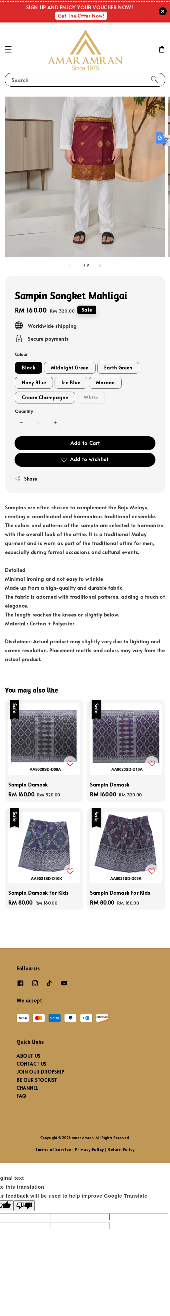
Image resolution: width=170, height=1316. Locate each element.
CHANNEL (27, 1088)
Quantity (24, 411)
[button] (8, 49)
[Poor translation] (24, 1205)
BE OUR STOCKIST (37, 1080)
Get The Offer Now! (81, 15)
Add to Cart (85, 442)
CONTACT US (31, 1064)
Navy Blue (34, 382)
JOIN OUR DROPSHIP (40, 1072)
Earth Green (118, 367)
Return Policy (121, 1149)
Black (28, 367)
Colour (21, 354)
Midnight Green (70, 367)
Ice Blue (71, 382)
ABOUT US (28, 1056)
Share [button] (26, 479)
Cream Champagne (45, 397)
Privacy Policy (89, 1149)
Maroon (105, 382)
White (91, 397)
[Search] (154, 79)
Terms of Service (53, 1149)
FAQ (21, 1096)
